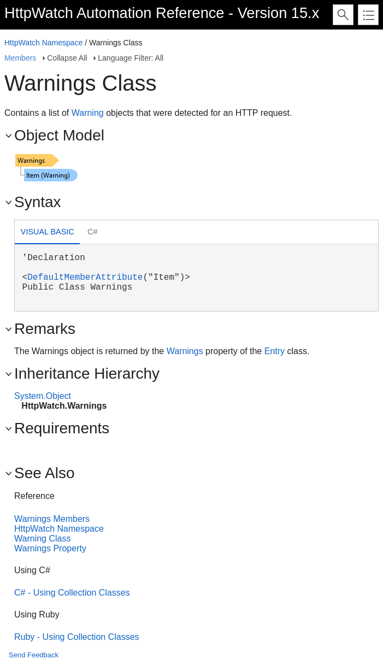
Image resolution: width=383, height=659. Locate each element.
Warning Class (42, 538)
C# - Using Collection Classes (72, 592)
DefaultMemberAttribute (85, 278)
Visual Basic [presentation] (47, 231)
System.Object (42, 396)
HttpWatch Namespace (43, 42)
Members (20, 58)
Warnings (185, 351)
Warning (88, 112)
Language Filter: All (130, 58)
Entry (274, 351)
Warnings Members (52, 518)
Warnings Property (50, 548)
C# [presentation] (92, 231)
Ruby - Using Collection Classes (76, 637)
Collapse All (67, 58)
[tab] (47, 233)
